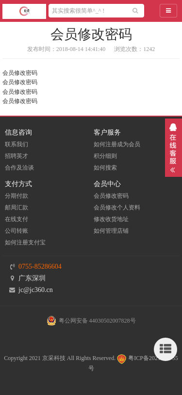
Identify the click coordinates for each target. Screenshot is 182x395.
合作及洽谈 (19, 167)
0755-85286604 (40, 266)
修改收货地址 (111, 219)
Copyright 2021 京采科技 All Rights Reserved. (60, 358)
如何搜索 (105, 167)
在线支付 (16, 219)
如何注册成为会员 (117, 144)
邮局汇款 (16, 207)
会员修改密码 (111, 195)
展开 (173, 148)
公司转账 (16, 230)
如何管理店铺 (111, 230)
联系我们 (16, 144)
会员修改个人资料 (117, 207)
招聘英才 (16, 156)
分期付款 (16, 195)
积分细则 (105, 156)
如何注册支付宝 (25, 242)
